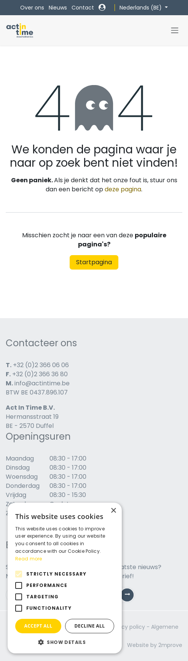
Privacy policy (127, 627)
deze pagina (123, 189)
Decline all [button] (90, 626)
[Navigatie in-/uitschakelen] (174, 30)
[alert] (65, 578)
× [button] (113, 511)
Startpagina (94, 262)
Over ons (32, 7)
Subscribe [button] (130, 597)
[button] (64, 642)
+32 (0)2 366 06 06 (41, 365)
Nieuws (58, 7)
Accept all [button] (38, 626)
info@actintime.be (42, 383)
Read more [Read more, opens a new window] (28, 558)
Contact (83, 7)
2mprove (170, 645)
